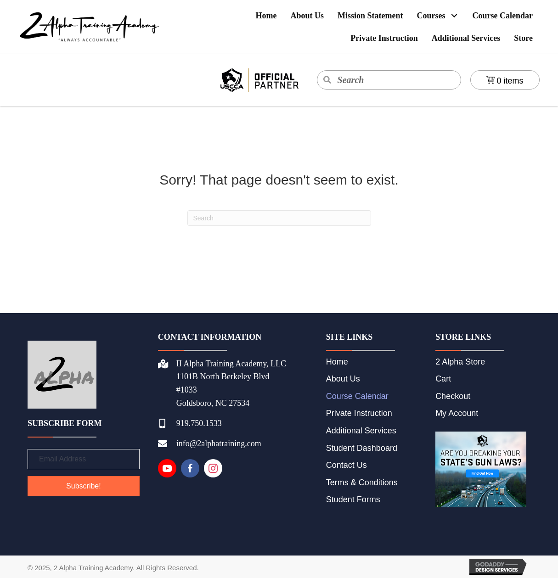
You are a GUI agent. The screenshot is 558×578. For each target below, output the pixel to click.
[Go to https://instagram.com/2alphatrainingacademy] (213, 468)
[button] (454, 15)
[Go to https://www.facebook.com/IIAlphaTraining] (190, 468)
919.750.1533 (199, 423)
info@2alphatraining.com (218, 443)
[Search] (279, 218)
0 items (505, 80)
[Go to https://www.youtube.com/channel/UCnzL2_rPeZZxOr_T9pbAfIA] (167, 468)
